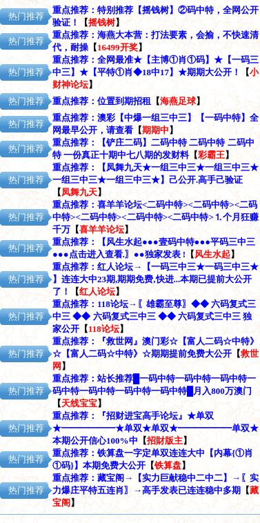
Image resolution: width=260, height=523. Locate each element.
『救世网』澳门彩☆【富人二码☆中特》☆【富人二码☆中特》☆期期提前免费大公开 (155, 353)
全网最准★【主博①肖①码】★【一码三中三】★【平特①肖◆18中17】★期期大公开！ (155, 72)
